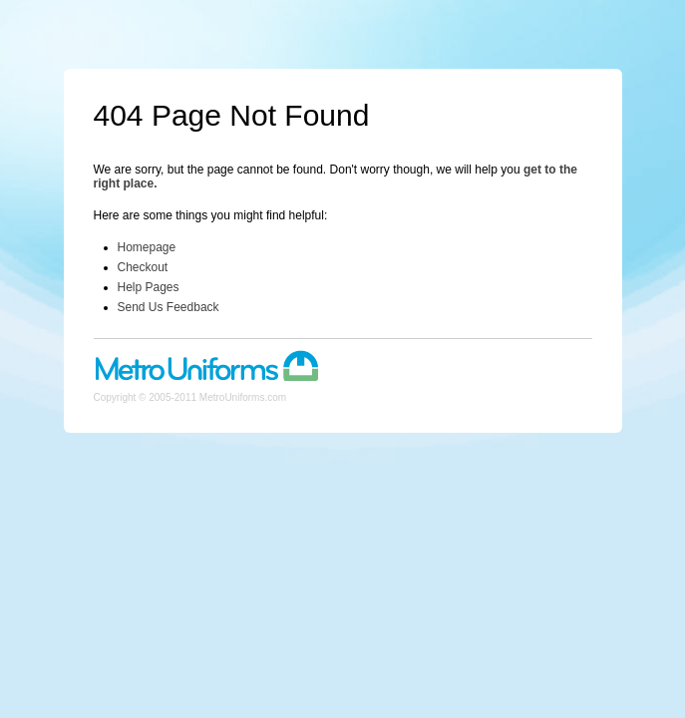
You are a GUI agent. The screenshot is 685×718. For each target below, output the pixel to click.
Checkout (143, 267)
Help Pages (148, 287)
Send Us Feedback (168, 307)
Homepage (147, 247)
